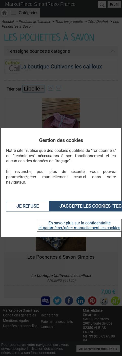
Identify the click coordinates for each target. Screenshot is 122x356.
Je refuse (27, 206)
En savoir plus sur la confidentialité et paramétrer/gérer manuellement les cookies (79, 225)
